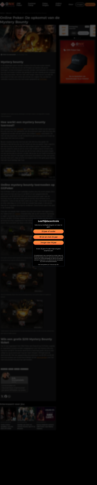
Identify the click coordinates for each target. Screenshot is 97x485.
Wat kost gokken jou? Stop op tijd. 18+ (48, 264)
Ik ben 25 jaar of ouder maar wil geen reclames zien (48, 250)
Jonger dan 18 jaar (48, 243)
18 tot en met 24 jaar (48, 237)
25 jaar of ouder (48, 231)
